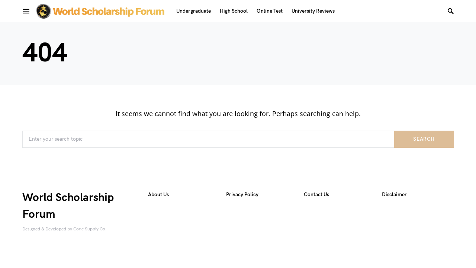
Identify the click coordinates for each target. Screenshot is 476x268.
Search (423, 139)
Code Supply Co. (90, 229)
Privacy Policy (242, 194)
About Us (158, 194)
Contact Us (316, 194)
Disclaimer (394, 194)
